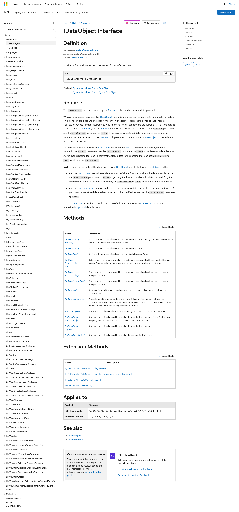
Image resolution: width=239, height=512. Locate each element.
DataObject (78, 203)
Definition (189, 28)
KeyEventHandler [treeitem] (14, 214)
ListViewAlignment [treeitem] (14, 399)
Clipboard (113, 110)
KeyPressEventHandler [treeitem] (16, 223)
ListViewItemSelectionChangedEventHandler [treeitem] (26, 467)
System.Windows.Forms (87, 49)
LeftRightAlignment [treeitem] (15, 264)
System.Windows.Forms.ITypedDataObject (95, 92)
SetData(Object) (72, 311)
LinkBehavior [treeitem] (12, 278)
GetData (130, 147)
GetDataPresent (86, 188)
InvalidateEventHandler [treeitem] (17, 147)
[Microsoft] (6, 4)
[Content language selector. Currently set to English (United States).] (18, 495)
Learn (66, 22)
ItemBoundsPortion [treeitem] (15, 156)
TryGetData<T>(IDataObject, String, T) (83, 379)
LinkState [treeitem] (10, 318)
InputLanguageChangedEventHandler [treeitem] (23, 120)
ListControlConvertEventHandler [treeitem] (21, 363)
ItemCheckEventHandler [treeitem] (17, 183)
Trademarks (126, 502)
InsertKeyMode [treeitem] (13, 138)
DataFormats (147, 203)
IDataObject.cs (78, 57)
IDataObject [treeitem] (14, 43)
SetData (105, 128)
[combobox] (30, 29)
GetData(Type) (71, 254)
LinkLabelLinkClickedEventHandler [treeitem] (22, 314)
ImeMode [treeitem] (10, 97)
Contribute (55, 502)
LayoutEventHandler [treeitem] (15, 255)
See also (188, 48)
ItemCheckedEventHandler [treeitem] (18, 174)
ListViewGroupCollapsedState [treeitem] (20, 408)
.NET (74, 22)
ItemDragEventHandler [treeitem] (16, 192)
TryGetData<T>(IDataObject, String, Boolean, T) (87, 368)
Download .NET (226, 12)
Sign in (232, 4)
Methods (188, 36)
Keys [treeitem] (8, 228)
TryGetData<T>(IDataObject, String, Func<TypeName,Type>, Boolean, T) (98, 374)
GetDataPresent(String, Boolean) (71, 263)
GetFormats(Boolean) (74, 299)
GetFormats (84, 173)
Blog (41, 502)
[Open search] (225, 4)
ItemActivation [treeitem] (13, 151)
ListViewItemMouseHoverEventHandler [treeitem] (24, 458)
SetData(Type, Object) (75, 335)
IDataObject (106, 116)
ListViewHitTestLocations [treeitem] (17, 426)
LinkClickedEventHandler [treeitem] (17, 287)
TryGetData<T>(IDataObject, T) (79, 385)
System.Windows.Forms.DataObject (92, 88)
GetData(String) (72, 248)
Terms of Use (111, 502)
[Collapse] (52, 23)
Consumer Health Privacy (87, 502)
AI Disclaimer (10, 502)
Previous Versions (28, 502)
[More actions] (173, 22)
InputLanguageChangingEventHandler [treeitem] (24, 129)
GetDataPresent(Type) (75, 281)
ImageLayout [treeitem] (12, 74)
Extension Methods (193, 40)
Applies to (189, 44)
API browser (84, 22)
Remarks (188, 32)
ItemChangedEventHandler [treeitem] (18, 165)
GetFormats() (71, 290)
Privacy (66, 502)
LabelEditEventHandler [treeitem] (16, 246)
